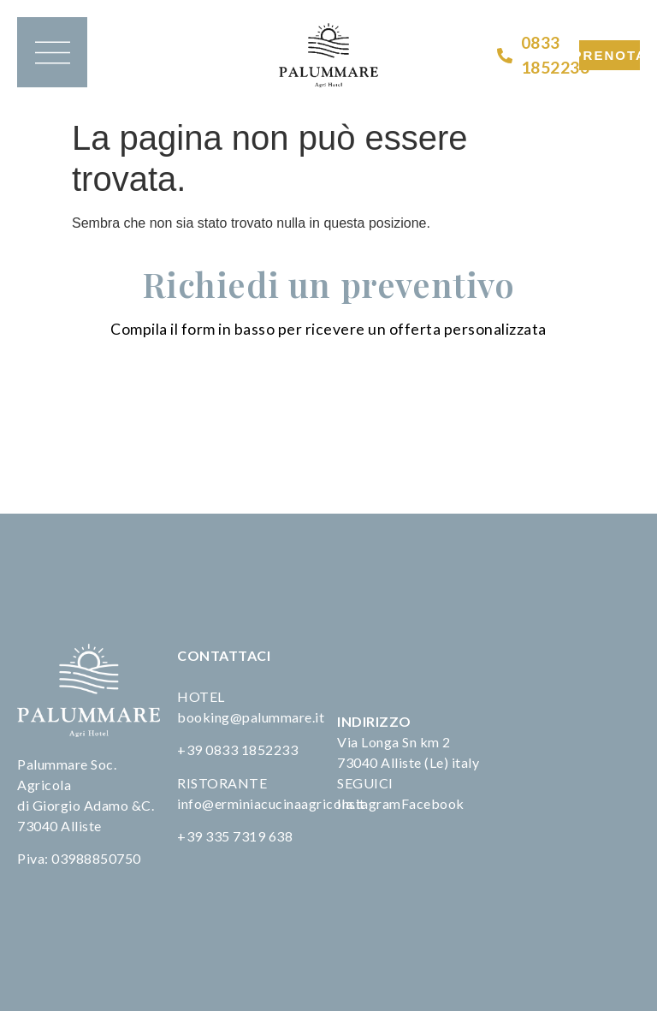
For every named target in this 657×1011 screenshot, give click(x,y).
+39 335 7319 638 (235, 836)
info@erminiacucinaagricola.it (271, 803)
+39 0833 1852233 (237, 749)
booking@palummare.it (250, 717)
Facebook (433, 803)
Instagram (369, 803)
